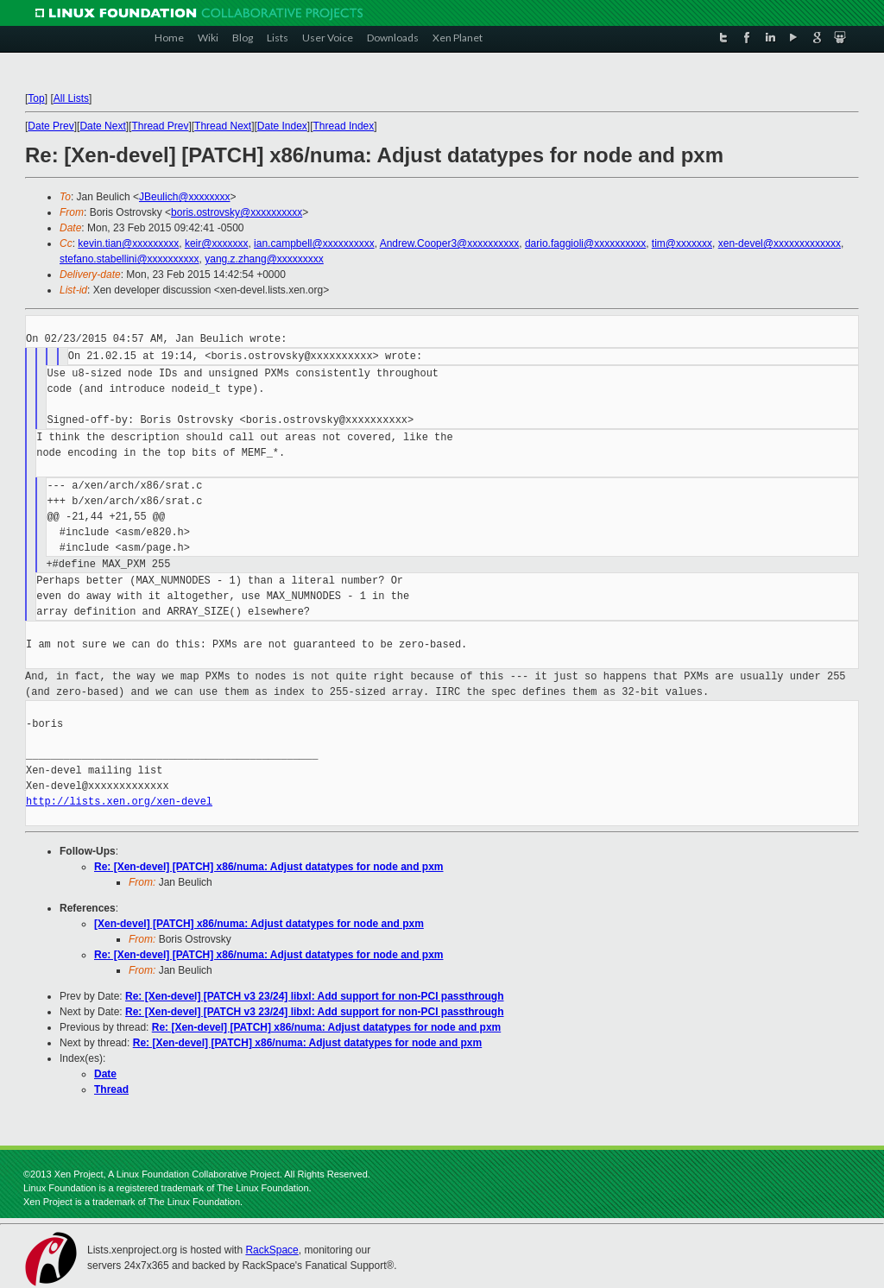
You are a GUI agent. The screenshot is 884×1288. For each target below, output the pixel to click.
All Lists (71, 98)
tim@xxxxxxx (682, 243)
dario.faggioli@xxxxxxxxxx (585, 243)
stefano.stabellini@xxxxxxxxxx (129, 259)
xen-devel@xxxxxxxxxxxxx (779, 243)
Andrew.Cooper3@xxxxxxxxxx (450, 243)
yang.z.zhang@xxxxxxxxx (264, 259)
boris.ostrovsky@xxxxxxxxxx (236, 212)
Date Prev (50, 126)
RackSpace (271, 1250)
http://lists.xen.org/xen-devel (119, 801)
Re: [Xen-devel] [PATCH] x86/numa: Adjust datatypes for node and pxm (269, 867)
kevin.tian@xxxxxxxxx (128, 243)
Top (36, 98)
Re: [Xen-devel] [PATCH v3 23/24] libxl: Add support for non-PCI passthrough (314, 996)
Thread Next (222, 126)
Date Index (282, 126)
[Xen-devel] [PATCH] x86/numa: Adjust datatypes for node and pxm (259, 924)
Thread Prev (159, 126)
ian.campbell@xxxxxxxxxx (314, 243)
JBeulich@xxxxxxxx (184, 197)
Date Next (102, 126)
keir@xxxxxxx (217, 243)
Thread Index (344, 126)
